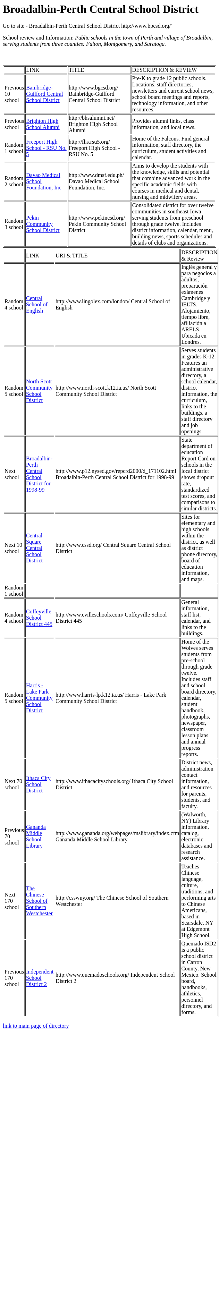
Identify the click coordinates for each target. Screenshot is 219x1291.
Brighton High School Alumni (42, 124)
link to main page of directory (36, 1026)
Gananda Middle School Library (36, 836)
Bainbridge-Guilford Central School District (44, 94)
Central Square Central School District (34, 548)
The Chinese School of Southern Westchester (39, 900)
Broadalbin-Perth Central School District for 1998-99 (39, 474)
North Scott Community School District (39, 391)
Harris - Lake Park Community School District (39, 697)
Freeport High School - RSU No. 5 (46, 148)
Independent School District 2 (39, 978)
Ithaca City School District (38, 784)
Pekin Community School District (42, 224)
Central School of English (37, 304)
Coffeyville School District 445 (39, 618)
